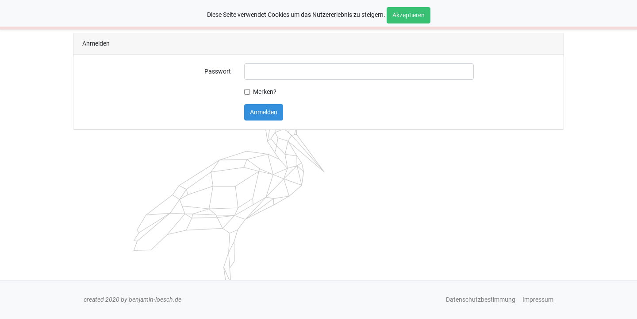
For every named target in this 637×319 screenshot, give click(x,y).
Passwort (217, 71)
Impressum (537, 299)
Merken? (264, 92)
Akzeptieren (408, 15)
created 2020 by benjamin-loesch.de (132, 299)
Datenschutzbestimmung (480, 299)
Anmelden (263, 112)
